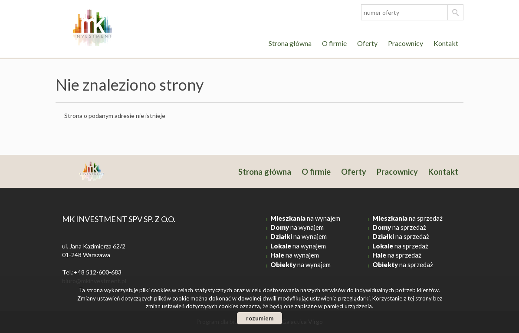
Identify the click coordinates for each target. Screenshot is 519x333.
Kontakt (446, 43)
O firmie (334, 43)
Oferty (367, 43)
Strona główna (290, 43)
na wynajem (305, 218)
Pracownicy (405, 43)
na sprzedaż (407, 218)
